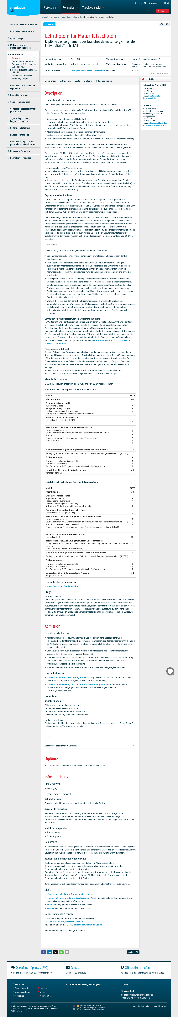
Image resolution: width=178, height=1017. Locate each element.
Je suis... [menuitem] (162, 10)
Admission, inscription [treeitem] (21, 78)
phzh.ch (51, 904)
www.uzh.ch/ (151, 98)
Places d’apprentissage (24, 988)
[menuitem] (51, 7)
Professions (19, 996)
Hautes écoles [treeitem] (16, 54)
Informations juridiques (149, 1006)
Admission (65, 80)
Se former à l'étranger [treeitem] (20, 127)
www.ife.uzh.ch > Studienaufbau (63, 586)
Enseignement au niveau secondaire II (88, 70)
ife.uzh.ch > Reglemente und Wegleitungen (68, 897)
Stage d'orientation (22, 992)
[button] (43, 952)
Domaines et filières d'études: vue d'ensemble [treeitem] (24, 65)
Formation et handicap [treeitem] (20, 157)
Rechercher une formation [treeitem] (22, 31)
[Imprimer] (161, 24)
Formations (54, 17)
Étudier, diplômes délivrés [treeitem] (22, 75)
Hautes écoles (66, 17)
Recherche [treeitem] (16, 58)
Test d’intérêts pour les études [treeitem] (24, 61)
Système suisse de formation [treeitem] (23, 24)
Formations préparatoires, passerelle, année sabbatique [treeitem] (23, 143)
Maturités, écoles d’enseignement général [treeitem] (21, 46)
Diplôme (88, 80)
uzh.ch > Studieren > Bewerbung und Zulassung (70, 677)
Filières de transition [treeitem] (19, 134)
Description (50, 80)
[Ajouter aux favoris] (166, 24)
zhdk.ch (51, 908)
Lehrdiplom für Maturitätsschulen (99, 17)
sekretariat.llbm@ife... (157, 123)
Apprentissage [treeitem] (16, 38)
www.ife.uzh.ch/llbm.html (156, 125)
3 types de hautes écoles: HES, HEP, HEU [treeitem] (24, 71)
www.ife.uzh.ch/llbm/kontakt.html (67, 921)
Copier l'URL (133, 952)
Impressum (163, 1006)
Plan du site (136, 1006)
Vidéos (42, 992)
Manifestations (46, 996)
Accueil (45, 17)
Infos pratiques (104, 80)
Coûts (77, 80)
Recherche (78, 17)
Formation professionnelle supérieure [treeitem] (22, 87)
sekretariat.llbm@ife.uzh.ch (88, 924)
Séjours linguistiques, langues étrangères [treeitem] (20, 120)
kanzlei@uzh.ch (154, 96)
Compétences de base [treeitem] (20, 101)
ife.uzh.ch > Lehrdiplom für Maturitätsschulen (70, 894)
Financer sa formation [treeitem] (20, 151)
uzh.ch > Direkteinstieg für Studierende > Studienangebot (76, 684)
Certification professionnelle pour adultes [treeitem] (23, 110)
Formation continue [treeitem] (19, 95)
